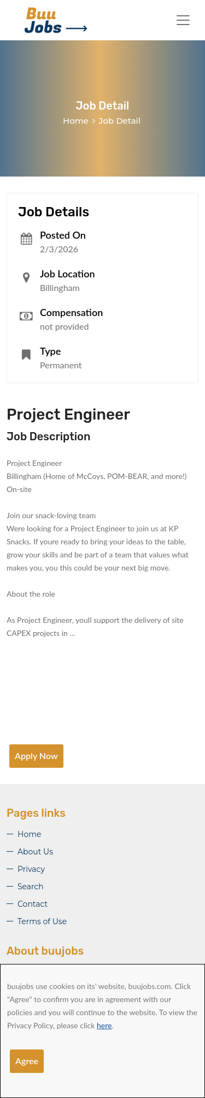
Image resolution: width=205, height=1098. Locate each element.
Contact (32, 904)
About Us (35, 852)
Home (76, 121)
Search (30, 886)
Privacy (31, 869)
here (104, 1025)
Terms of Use (42, 921)
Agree (26, 1060)
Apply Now (36, 755)
